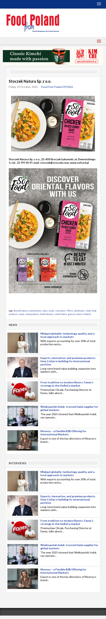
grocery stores (75, 314)
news (21, 314)
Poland (87, 314)
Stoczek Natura (20, 310)
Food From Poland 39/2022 (57, 86)
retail (88, 310)
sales (45, 310)
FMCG (70, 310)
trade (51, 310)
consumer (60, 310)
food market (35, 310)
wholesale (79, 310)
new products (32, 314)
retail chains (61, 314)
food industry (46, 314)
